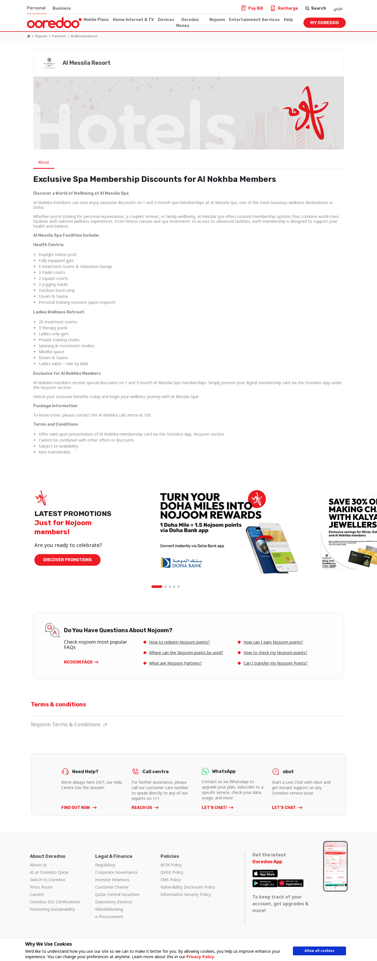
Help (288, 19)
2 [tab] (165, 586)
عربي (338, 8)
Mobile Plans (96, 19)
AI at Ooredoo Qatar (49, 872)
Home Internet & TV (133, 19)
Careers (37, 894)
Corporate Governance (116, 872)
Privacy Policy (198, 956)
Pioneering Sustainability (52, 909)
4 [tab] (174, 586)
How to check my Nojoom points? (275, 652)
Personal (36, 8)
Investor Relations (112, 879)
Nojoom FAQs (78, 662)
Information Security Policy (186, 894)
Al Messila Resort (84, 36)
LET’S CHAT (284, 807)
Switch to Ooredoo (47, 879)
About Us (38, 865)
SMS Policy (171, 879)
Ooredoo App (267, 861)
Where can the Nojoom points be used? (186, 652)
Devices (166, 19)
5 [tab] (178, 586)
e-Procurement (109, 916)
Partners (59, 36)
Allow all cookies (319, 951)
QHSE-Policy (172, 872)
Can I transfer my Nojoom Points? (275, 663)
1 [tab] (157, 586)
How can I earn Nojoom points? (273, 642)
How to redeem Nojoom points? (179, 642)
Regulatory (105, 865)
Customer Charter (112, 887)
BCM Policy (171, 865)
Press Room (41, 887)
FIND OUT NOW (76, 807)
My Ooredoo (324, 22)
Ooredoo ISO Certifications (55, 901)
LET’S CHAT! (215, 807)
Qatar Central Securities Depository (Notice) (117, 898)
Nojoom (217, 19)
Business (62, 8)
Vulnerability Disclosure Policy (188, 887)
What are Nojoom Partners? (175, 663)
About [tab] (44, 162)
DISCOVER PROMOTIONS (67, 560)
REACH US (142, 807)
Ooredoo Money (187, 22)
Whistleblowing (109, 909)
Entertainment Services (254, 19)
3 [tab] (169, 586)
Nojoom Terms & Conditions (69, 724)
